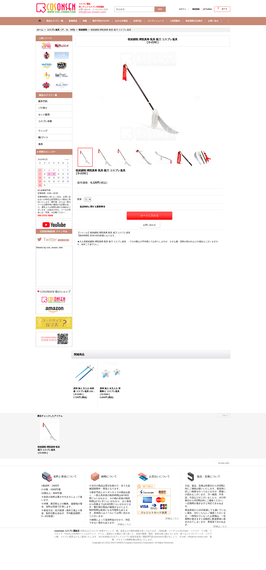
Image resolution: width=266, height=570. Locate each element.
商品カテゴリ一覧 (48, 95)
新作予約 (42, 101)
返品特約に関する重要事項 (92, 206)
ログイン (182, 9)
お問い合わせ (149, 225)
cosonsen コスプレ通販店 (66, 531)
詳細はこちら (124, 524)
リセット (225, 415)
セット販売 (44, 114)
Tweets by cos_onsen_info (49, 247)
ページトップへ (223, 463)
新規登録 (196, 9)
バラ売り (42, 108)
